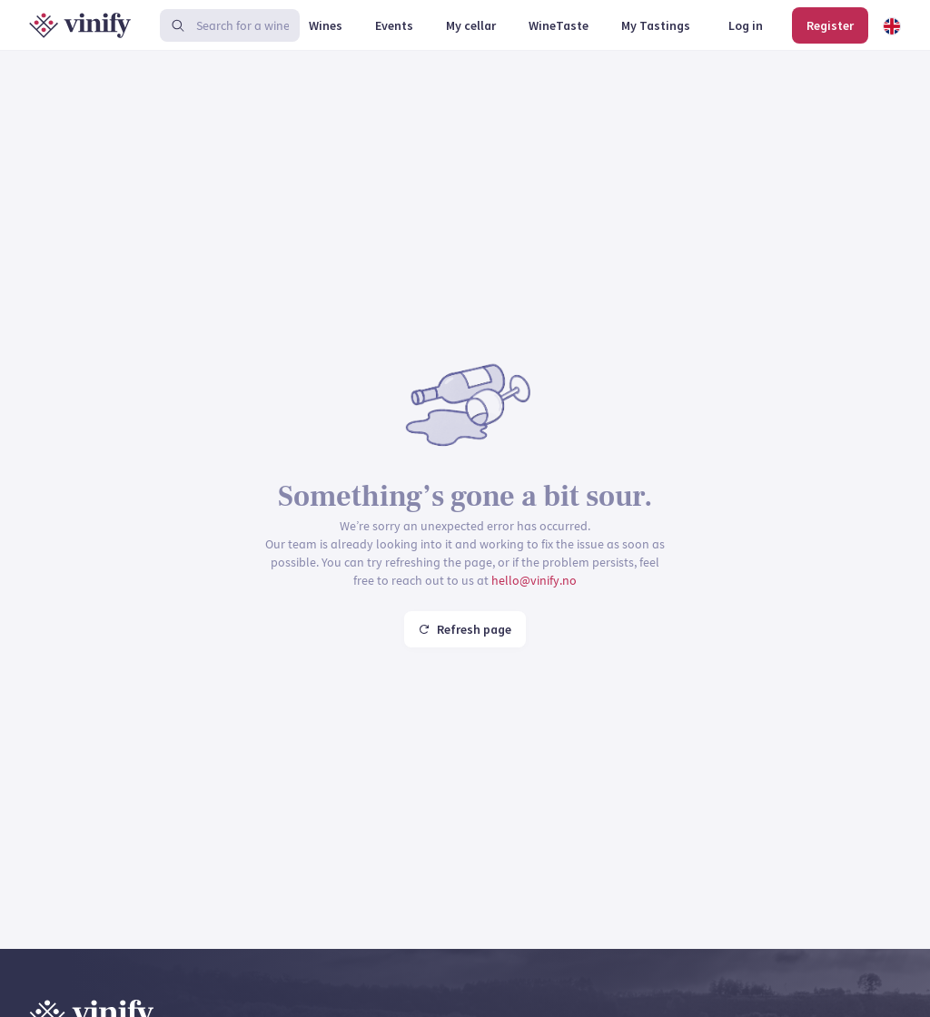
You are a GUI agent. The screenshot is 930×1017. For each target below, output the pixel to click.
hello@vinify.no (534, 580)
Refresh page (465, 629)
